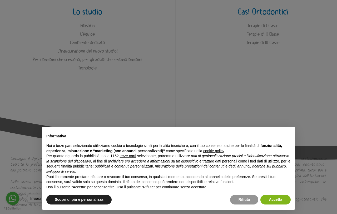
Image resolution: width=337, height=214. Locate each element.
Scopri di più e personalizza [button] (79, 199)
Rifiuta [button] (244, 199)
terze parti (128, 156)
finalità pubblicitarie (77, 166)
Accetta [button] (275, 199)
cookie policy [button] (213, 151)
